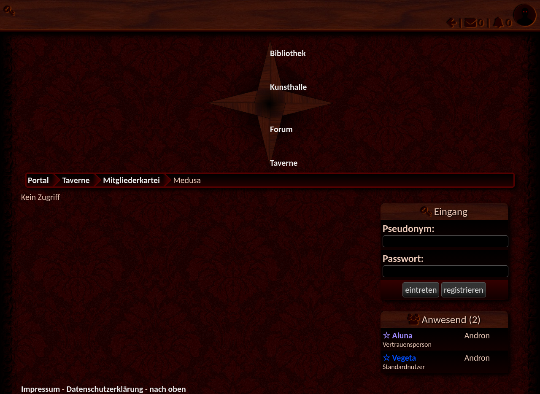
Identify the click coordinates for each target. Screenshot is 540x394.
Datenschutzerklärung (104, 389)
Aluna (398, 335)
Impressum (40, 389)
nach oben (167, 389)
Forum (281, 129)
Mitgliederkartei (131, 180)
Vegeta (399, 358)
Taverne (283, 163)
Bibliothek (288, 53)
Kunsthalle (288, 87)
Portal (38, 180)
